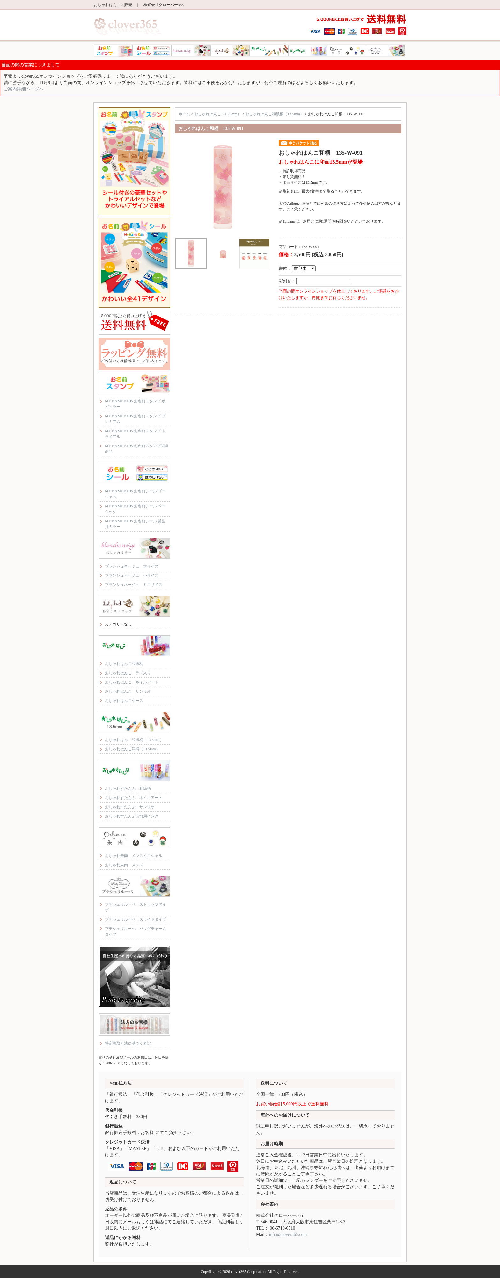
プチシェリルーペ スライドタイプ (135, 919)
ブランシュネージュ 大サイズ (131, 566)
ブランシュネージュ (191, 50)
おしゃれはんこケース (124, 700)
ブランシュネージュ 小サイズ (131, 575)
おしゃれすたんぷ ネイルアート (133, 798)
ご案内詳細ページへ (24, 89)
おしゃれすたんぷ (307, 50)
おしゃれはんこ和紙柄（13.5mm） (134, 740)
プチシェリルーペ (385, 50)
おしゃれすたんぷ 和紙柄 (128, 788)
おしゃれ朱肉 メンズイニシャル (133, 855)
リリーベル (229, 50)
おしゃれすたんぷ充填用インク (131, 816)
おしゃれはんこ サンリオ (128, 691)
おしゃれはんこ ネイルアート (131, 682)
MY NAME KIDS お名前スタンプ (113, 50)
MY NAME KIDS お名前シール (152, 50)
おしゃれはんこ (268, 50)
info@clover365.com (288, 1234)
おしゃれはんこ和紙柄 (124, 663)
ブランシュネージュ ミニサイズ (133, 584)
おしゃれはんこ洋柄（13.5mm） (132, 749)
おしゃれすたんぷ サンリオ (130, 807)
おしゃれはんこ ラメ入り (128, 673)
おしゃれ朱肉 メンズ (124, 865)
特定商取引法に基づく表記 (128, 1043)
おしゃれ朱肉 (346, 50)
